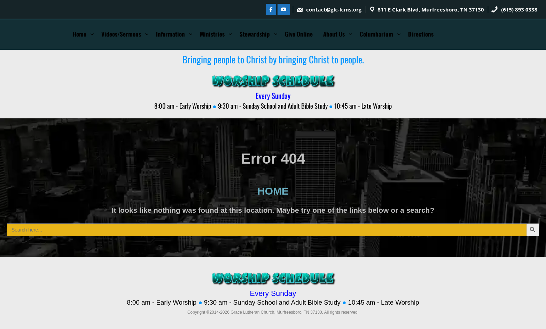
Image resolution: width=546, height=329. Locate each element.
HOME (273, 191)
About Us (334, 34)
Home (79, 34)
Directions (421, 34)
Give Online (299, 34)
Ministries (212, 34)
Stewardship (255, 34)
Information (170, 34)
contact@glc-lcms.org (328, 9)
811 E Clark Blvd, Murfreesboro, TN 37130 (430, 9)
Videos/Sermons (121, 34)
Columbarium (376, 34)
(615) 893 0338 (514, 9)
